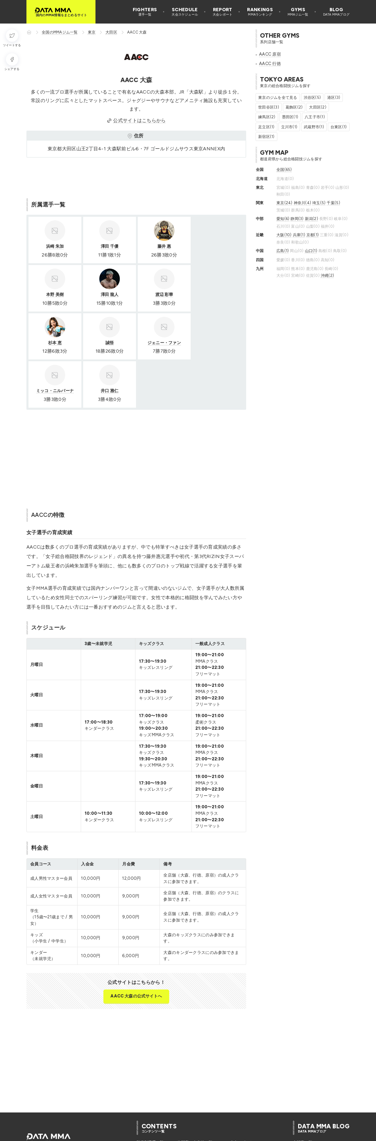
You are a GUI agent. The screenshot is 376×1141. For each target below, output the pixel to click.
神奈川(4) (302, 203)
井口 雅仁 (163, 342)
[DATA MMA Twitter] (29, 1106)
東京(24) (284, 203)
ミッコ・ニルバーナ (109, 342)
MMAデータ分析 (307, 1101)
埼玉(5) (318, 203)
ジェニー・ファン (54, 342)
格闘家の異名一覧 (152, 1108)
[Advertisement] (133, 177)
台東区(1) (338, 127)
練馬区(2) (267, 117)
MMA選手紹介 (305, 1108)
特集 (297, 1114)
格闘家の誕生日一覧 (154, 1101)
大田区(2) (317, 107)
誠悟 (218, 294)
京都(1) (312, 235)
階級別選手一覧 (150, 1094)
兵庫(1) (299, 235)
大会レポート (242, 1094)
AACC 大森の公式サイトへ (136, 947)
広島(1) (282, 251)
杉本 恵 (163, 294)
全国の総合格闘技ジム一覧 (253, 1114)
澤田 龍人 (54, 294)
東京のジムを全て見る (277, 97)
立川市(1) (289, 127)
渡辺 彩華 (109, 294)
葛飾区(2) (294, 107)
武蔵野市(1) (314, 127)
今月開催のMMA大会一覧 (199, 1114)
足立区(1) (266, 127)
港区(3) (333, 97)
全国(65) (284, 169)
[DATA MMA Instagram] (40, 1106)
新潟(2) (311, 218)
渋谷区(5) (312, 97)
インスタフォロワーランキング (257, 1108)
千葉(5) (333, 203)
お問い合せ (166, 1134)
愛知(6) (282, 218)
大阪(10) (284, 235)
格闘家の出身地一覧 (194, 1094)
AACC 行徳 (270, 63)
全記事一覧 (302, 1094)
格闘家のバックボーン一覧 (200, 1101)
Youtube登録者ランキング (252, 1101)
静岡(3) (297, 218)
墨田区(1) (290, 117)
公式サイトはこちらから (136, 120)
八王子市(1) (315, 117)
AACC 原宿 (270, 54)
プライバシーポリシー (88, 1134)
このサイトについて (43, 1134)
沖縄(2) (327, 275)
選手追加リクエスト (132, 1134)
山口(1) (311, 251)
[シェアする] (11, 62)
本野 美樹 (217, 246)
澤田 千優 (109, 246)
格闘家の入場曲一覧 (154, 1114)
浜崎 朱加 (54, 246)
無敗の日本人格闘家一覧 (198, 1108)
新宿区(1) (266, 136)
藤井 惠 (163, 246)
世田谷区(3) (268, 107)
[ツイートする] (12, 38)
